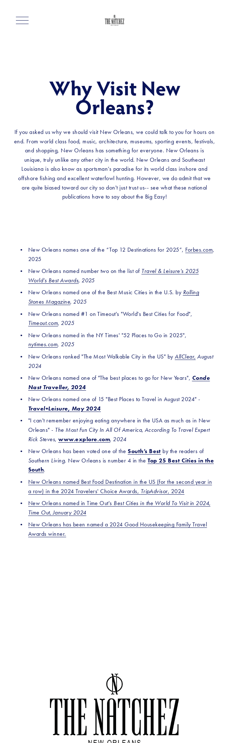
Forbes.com (199, 249)
